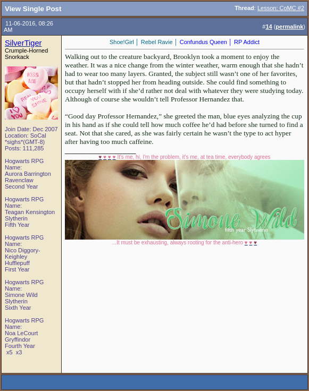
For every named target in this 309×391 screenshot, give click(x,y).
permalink (289, 26)
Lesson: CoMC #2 (280, 8)
